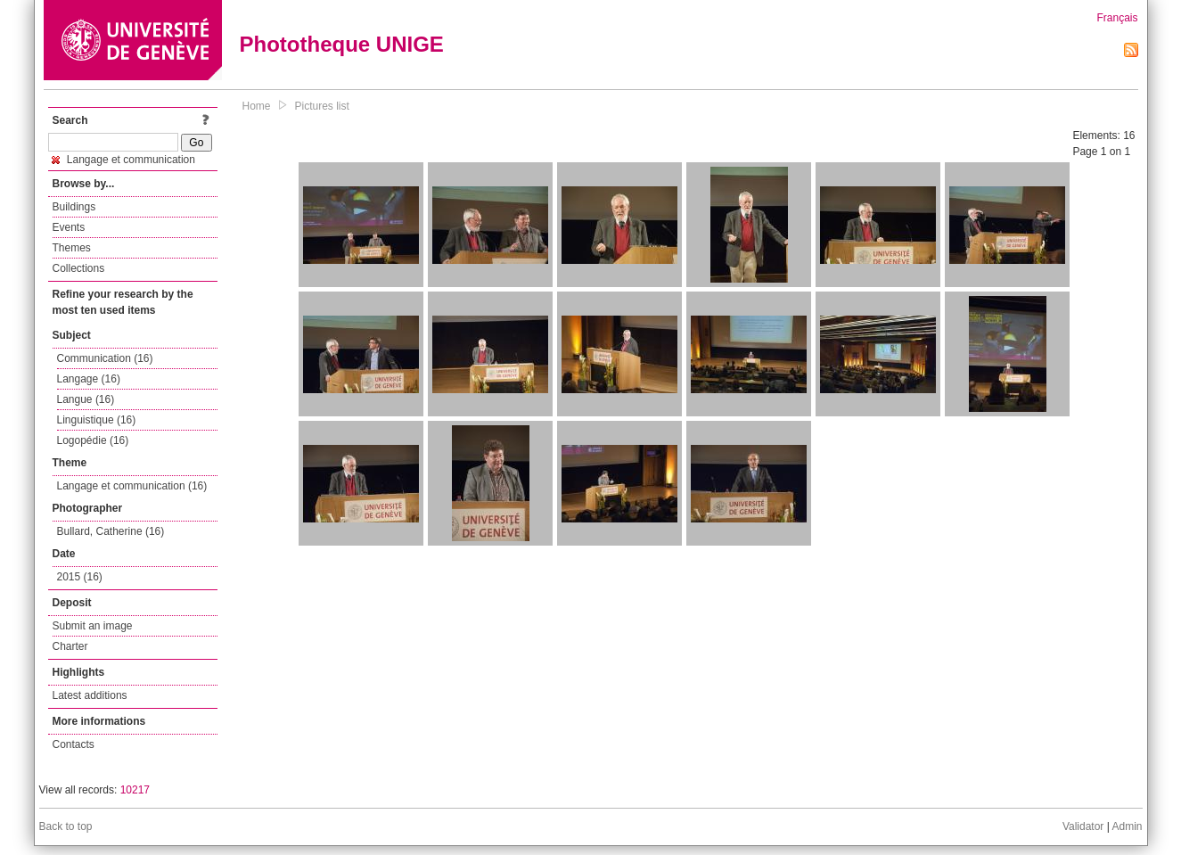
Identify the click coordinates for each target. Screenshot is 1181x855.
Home (256, 106)
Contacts (73, 744)
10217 (135, 790)
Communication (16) (105, 358)
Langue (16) (86, 399)
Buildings (74, 207)
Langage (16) (88, 379)
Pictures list (322, 106)
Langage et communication (123, 159)
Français (1116, 18)
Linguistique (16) (96, 420)
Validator (1082, 826)
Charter (70, 646)
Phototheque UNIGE (342, 44)
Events (69, 227)
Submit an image (93, 626)
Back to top (66, 826)
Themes (72, 248)
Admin (1126, 826)
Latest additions (90, 695)
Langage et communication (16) (132, 486)
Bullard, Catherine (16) (111, 531)
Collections (79, 268)
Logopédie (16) (93, 440)
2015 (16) (80, 577)
